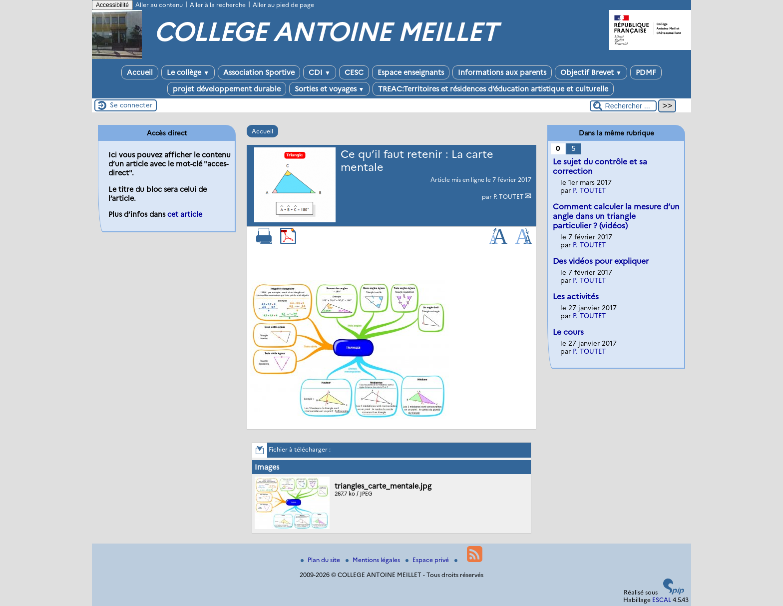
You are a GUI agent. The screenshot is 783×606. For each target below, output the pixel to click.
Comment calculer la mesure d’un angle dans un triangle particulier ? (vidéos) (616, 216)
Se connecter (131, 105)
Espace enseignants (411, 72)
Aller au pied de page (283, 4)
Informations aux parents (502, 72)
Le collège (188, 72)
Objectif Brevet (591, 72)
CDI (320, 72)
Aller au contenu (159, 4)
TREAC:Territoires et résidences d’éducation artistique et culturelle (493, 88)
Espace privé (427, 560)
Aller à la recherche (218, 4)
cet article (184, 214)
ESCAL (661, 600)
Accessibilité (112, 4)
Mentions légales (373, 560)
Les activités (576, 296)
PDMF (646, 72)
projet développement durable (227, 88)
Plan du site (321, 560)
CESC (354, 72)
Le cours (568, 332)
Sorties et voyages (330, 88)
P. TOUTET (508, 196)
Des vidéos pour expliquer (601, 261)
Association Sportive (259, 72)
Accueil (140, 72)
